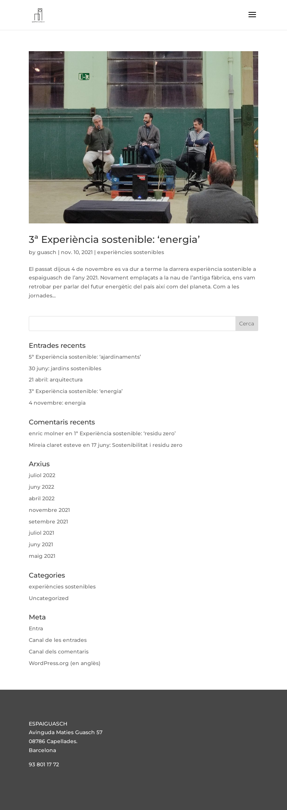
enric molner (46, 433)
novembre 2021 (49, 510)
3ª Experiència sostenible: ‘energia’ (114, 239)
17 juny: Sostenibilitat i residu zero (137, 445)
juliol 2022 (42, 475)
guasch (46, 252)
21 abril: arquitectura (56, 379)
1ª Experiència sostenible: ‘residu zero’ (125, 433)
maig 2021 (42, 556)
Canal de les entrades (58, 640)
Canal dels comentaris (59, 651)
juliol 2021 (41, 532)
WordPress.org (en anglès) (65, 663)
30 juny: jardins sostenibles (65, 368)
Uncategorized (49, 598)
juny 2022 (41, 486)
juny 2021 (41, 544)
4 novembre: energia (57, 402)
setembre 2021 (48, 521)
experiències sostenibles (130, 252)
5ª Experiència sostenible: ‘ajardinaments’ (85, 356)
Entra (36, 628)
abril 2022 (42, 498)
